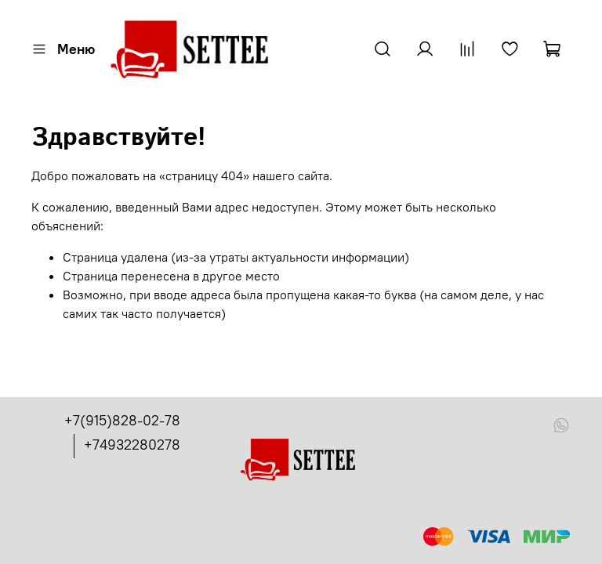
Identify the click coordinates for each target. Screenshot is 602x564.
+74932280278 (132, 445)
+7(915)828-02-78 (122, 420)
